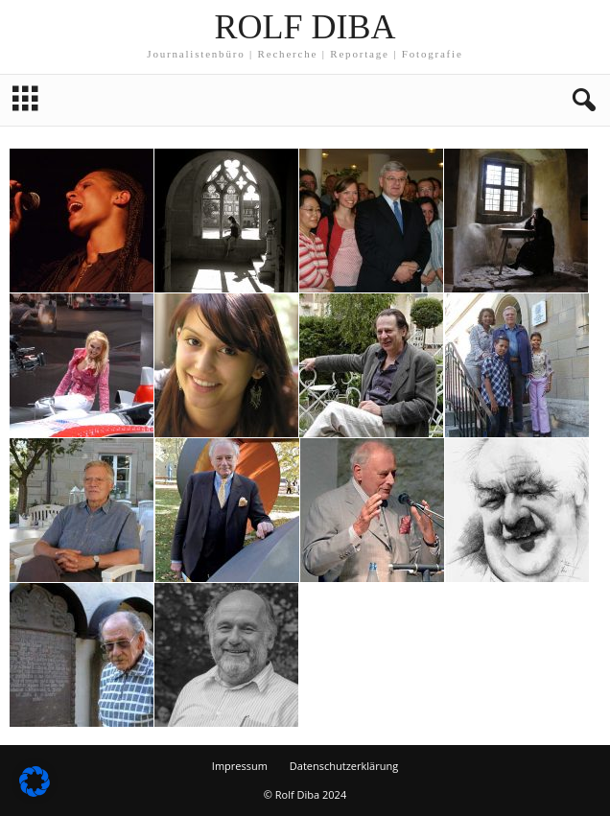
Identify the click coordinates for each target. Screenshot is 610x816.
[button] (580, 101)
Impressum (240, 765)
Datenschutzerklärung (344, 765)
